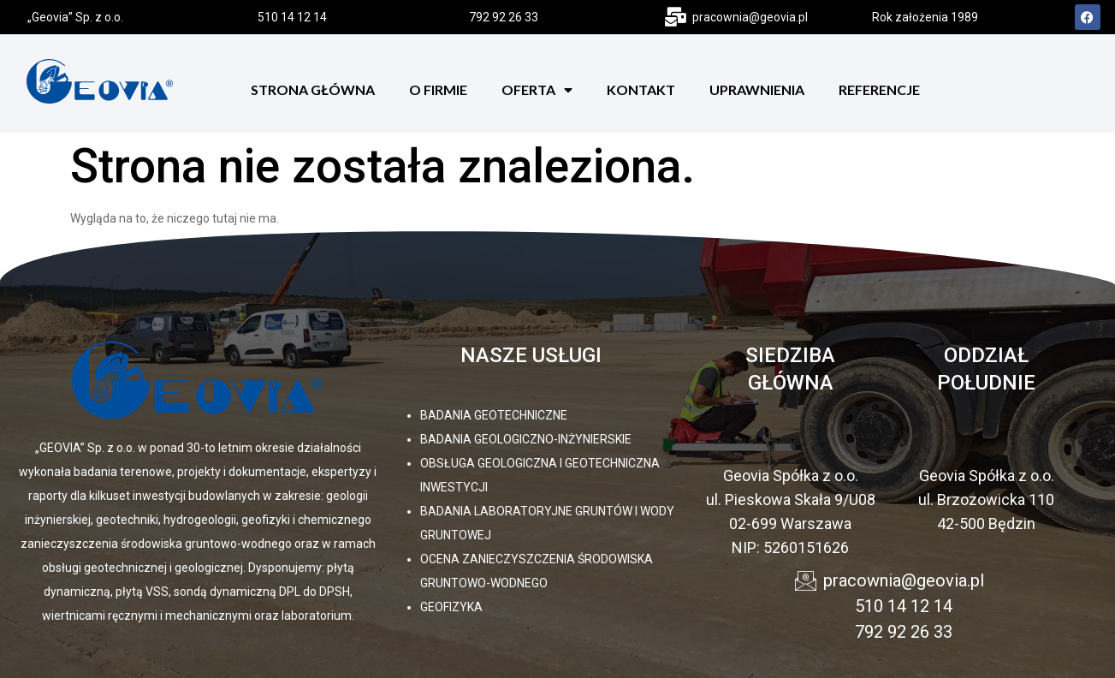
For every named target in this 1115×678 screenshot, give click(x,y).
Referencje (879, 89)
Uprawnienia (756, 89)
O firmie (438, 89)
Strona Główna (313, 89)
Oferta (536, 89)
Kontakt (641, 89)
